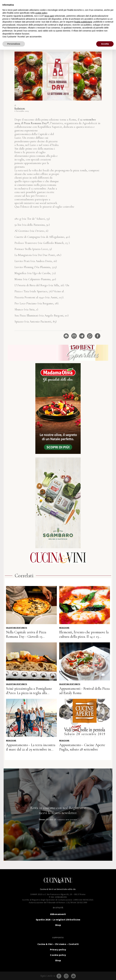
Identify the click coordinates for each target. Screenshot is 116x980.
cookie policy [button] (41, 13)
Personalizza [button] (13, 44)
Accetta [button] (105, 44)
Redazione (19, 108)
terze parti (49, 16)
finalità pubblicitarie (83, 22)
